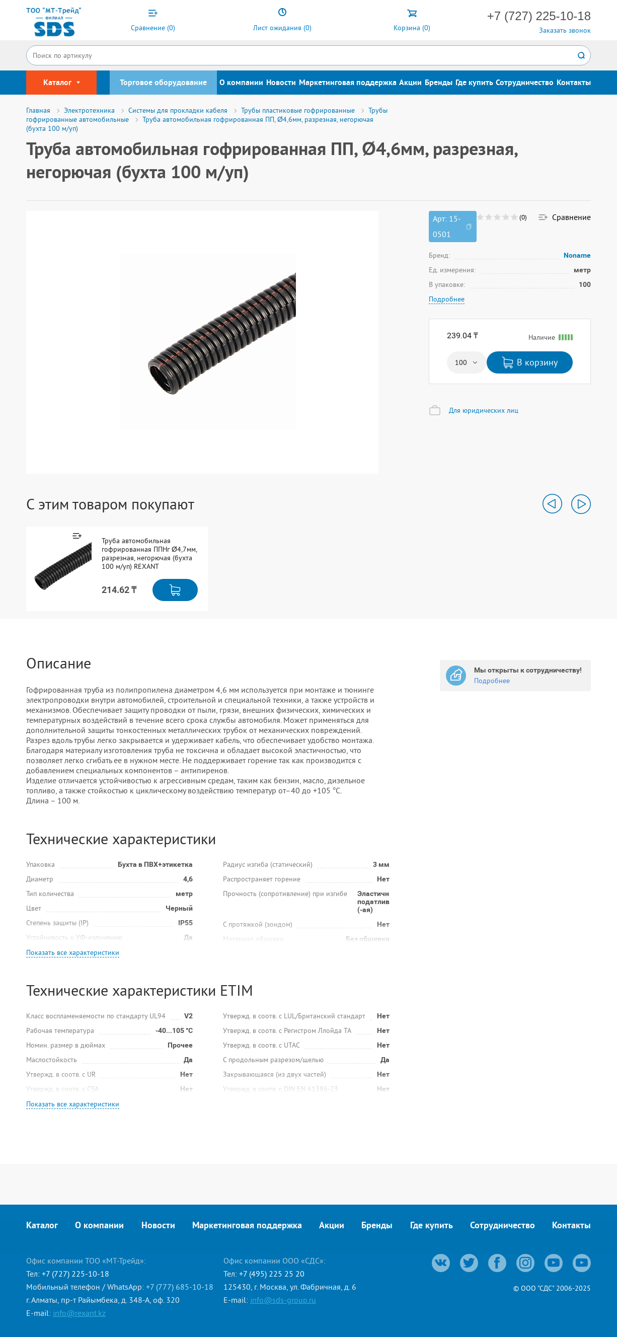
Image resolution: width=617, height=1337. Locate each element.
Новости (281, 83)
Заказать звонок (565, 30)
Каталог (42, 1226)
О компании (241, 83)
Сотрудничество (525, 83)
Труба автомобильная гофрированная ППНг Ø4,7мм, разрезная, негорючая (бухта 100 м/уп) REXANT (149, 554)
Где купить (474, 83)
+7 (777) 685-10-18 (179, 1287)
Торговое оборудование (163, 83)
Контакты (574, 83)
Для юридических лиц (483, 410)
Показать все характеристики (72, 952)
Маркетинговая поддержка (348, 83)
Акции (410, 83)
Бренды (438, 83)
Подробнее (447, 299)
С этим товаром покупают (110, 504)
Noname (577, 255)
